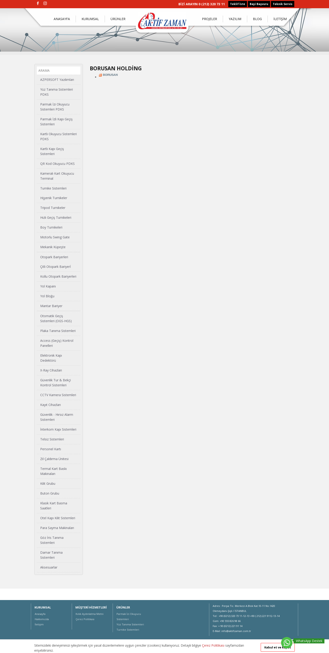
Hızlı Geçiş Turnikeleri (55, 217)
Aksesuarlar (48, 567)
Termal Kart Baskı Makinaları (53, 471)
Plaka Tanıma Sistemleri (58, 331)
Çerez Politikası (85, 619)
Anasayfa (40, 614)
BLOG (257, 19)
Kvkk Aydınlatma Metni (89, 614)
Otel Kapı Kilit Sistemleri (57, 518)
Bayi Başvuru (259, 4)
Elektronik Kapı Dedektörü (51, 358)
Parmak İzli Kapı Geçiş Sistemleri (56, 121)
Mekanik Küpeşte (53, 247)
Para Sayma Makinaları (57, 528)
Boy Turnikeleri (51, 227)
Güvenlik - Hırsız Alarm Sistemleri (56, 417)
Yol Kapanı (48, 286)
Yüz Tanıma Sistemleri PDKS (56, 92)
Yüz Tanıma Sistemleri (130, 624)
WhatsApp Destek (309, 641)
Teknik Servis (282, 4)
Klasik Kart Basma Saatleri (53, 505)
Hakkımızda (42, 619)
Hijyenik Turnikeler (53, 198)
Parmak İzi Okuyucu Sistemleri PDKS (54, 106)
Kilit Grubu (47, 483)
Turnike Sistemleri (53, 188)
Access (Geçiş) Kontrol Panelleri (56, 343)
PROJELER (209, 19)
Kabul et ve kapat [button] (277, 647)
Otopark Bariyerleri (54, 257)
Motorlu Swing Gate (55, 237)
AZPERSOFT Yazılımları (57, 79)
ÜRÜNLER (118, 19)
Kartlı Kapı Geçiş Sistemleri (52, 151)
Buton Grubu (49, 493)
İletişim (39, 624)
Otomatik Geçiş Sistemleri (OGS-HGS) (56, 318)
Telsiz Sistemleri (52, 439)
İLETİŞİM (280, 19)
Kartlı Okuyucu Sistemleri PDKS (58, 136)
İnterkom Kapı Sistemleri (58, 429)
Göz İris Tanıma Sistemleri (52, 540)
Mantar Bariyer (51, 306)
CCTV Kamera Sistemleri (58, 395)
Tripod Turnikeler (52, 207)
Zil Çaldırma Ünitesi (54, 459)
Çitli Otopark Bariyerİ (55, 266)
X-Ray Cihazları (51, 370)
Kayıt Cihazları (50, 405)
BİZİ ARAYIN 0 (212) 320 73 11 (201, 4)
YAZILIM (235, 19)
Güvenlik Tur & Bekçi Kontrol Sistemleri (55, 382)
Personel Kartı (50, 449)
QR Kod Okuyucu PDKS (57, 163)
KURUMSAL (90, 19)
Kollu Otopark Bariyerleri (58, 276)
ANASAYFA (62, 19)
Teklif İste (237, 4)
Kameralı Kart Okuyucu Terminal (57, 176)
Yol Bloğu (47, 296)
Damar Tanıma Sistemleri (51, 555)
